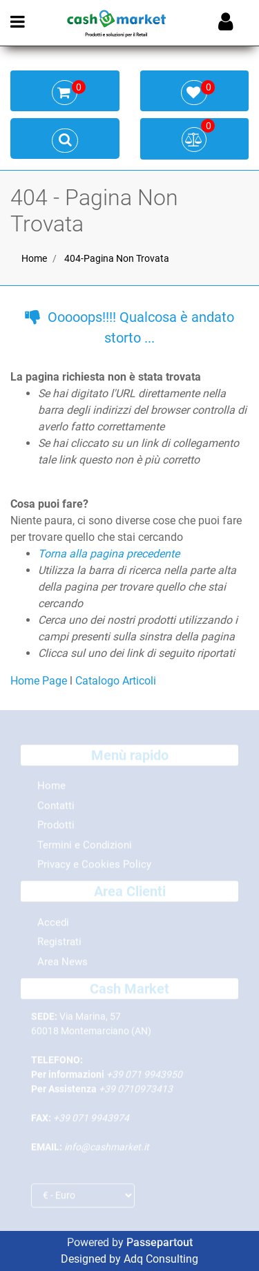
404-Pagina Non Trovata (116, 258)
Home (34, 258)
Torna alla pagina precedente (109, 553)
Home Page (40, 680)
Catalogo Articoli (115, 680)
